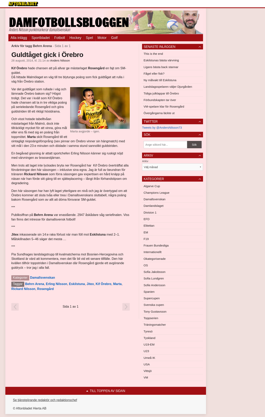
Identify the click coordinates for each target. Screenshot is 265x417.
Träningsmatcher (155, 324)
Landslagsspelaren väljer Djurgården (168, 86)
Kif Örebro (103, 284)
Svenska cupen (154, 304)
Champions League (156, 192)
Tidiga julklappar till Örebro (161, 93)
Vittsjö (148, 371)
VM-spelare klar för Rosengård (164, 106)
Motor (102, 38)
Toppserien (151, 318)
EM (146, 232)
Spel (89, 38)
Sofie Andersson (154, 285)
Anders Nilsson (60, 60)
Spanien (149, 291)
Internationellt (153, 252)
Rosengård (45, 289)
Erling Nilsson (56, 284)
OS (146, 265)
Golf (114, 38)
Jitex (90, 284)
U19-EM (149, 344)
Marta (117, 284)
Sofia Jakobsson (154, 272)
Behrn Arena (34, 284)
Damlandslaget (153, 205)
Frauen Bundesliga (156, 245)
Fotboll (59, 38)
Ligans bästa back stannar (161, 67)
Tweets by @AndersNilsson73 (162, 127)
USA (147, 364)
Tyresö (148, 331)
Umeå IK (149, 357)
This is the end (153, 53)
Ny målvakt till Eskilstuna (160, 80)
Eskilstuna (77, 284)
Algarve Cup (152, 186)
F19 (146, 239)
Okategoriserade (155, 258)
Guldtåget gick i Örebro (47, 54)
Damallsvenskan (42, 277)
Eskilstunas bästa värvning (161, 60)
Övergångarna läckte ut (159, 113)
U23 (146, 351)
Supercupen (152, 298)
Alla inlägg (19, 38)
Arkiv (145, 161)
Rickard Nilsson (23, 289)
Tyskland (149, 338)
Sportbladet (41, 38)
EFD (147, 219)
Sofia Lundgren (154, 278)
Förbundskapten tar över (160, 100)
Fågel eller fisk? (154, 73)
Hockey (75, 38)
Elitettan (149, 225)
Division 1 (150, 212)
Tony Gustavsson (155, 311)
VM (146, 377)
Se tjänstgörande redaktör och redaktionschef (45, 400)
